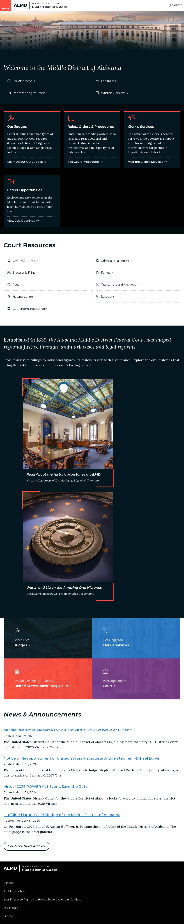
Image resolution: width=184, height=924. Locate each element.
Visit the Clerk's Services (147, 161)
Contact (9, 882)
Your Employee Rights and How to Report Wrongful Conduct (42, 899)
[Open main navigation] (5, 5)
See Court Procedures (86, 161)
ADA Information (14, 891)
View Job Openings (23, 220)
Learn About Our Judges (27, 161)
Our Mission (11, 907)
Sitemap (9, 916)
